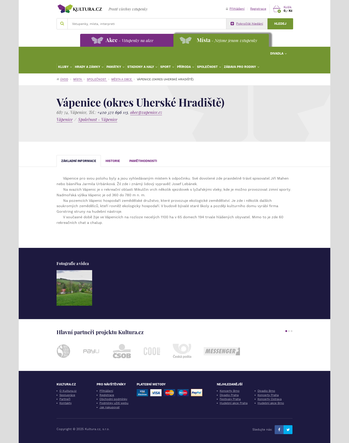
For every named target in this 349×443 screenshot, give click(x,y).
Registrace (258, 9)
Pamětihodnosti (143, 161)
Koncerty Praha (268, 395)
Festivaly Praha (230, 399)
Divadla (277, 53)
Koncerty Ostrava (270, 399)
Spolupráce (67, 395)
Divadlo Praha (229, 395)
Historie (113, 161)
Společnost (208, 67)
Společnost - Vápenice (97, 119)
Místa (78, 79)
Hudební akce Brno (271, 403)
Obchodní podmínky (113, 399)
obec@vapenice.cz (146, 112)
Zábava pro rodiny (240, 67)
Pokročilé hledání (247, 24)
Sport (166, 67)
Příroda (184, 67)
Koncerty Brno (229, 390)
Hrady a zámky (88, 67)
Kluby (63, 67)
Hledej (280, 24)
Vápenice (65, 119)
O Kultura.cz (68, 390)
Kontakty (65, 403)
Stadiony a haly (141, 67)
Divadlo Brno (266, 390)
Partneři (64, 399)
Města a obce (122, 79)
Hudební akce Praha (234, 403)
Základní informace (78, 161)
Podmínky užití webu (113, 403)
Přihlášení (235, 9)
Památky (114, 67)
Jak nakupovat (109, 407)
